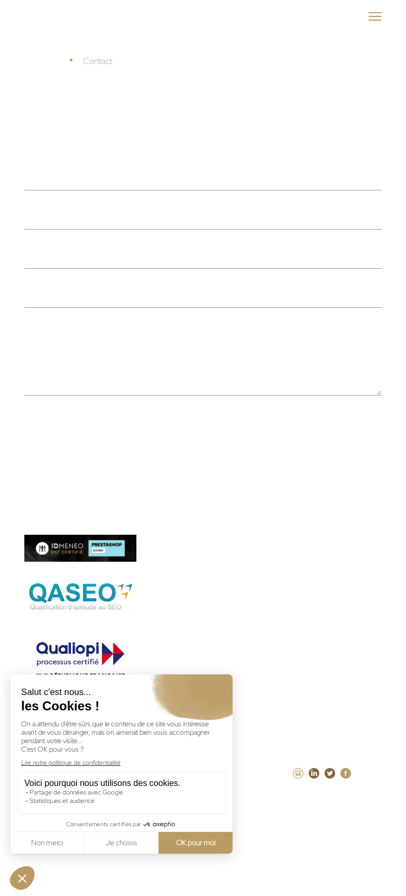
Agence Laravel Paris (328, 663)
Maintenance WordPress (220, 635)
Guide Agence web (209, 549)
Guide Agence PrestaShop (223, 577)
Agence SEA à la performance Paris (241, 692)
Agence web (300, 606)
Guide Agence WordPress (312, 549)
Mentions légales (243, 788)
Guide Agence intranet (216, 606)
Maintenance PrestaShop (221, 663)
